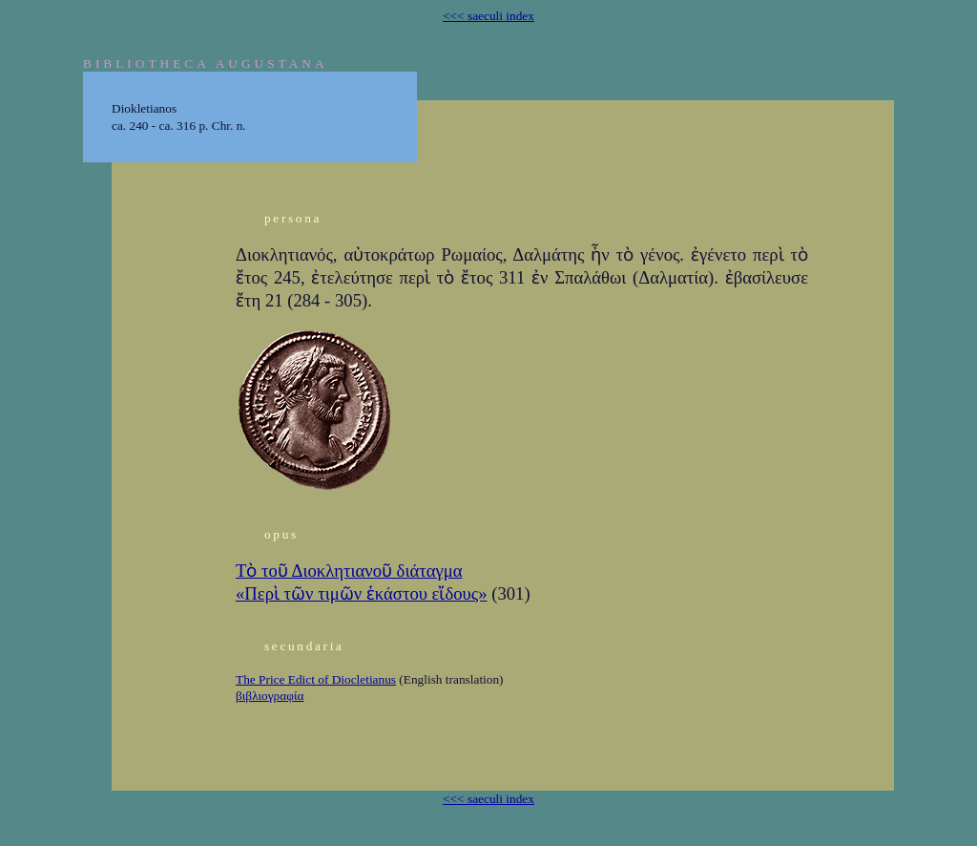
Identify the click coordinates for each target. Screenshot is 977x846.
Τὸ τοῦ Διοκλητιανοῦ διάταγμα (349, 570)
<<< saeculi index (488, 16)
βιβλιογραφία (269, 695)
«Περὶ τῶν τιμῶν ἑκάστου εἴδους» (362, 593)
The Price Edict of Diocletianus (316, 679)
